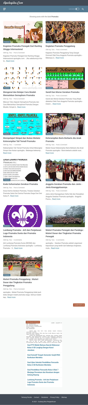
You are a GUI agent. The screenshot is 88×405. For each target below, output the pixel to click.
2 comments (60, 240)
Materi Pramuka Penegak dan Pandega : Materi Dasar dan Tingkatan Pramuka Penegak (65, 233)
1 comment (17, 145)
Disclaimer (44, 397)
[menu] (5, 9)
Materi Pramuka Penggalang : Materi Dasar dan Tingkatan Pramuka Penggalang (20, 282)
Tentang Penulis (26, 397)
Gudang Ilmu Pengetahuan (47, 401)
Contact (36, 397)
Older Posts (78, 305)
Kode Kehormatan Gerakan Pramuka (20, 184)
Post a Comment (19, 53)
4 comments (18, 240)
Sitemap (64, 397)
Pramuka (7, 42)
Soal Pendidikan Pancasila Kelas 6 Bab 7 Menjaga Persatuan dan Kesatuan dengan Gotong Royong (43, 372)
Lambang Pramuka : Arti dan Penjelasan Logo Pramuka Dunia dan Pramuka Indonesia (22, 233)
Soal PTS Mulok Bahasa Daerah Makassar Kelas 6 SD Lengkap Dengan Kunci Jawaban (43, 347)
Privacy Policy (54, 397)
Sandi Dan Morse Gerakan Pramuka (62, 92)
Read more (10, 61)
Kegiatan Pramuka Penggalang (60, 46)
